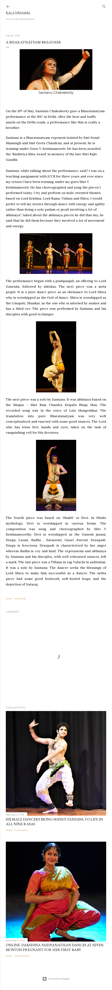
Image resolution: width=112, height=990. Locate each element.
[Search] (104, 5)
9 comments (21, 830)
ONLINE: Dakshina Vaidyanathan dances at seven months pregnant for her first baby (54, 947)
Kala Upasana (18, 13)
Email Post (20, 598)
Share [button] (9, 598)
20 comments (22, 956)
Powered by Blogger (56, 979)
